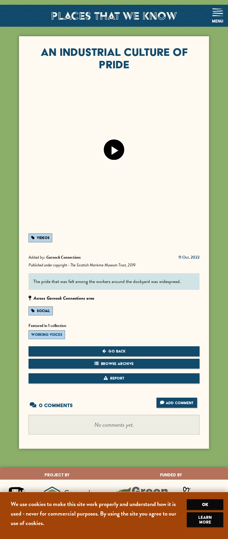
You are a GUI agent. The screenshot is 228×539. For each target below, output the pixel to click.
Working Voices (46, 335)
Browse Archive (114, 363)
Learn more (205, 519)
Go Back (114, 351)
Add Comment (176, 402)
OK (205, 504)
